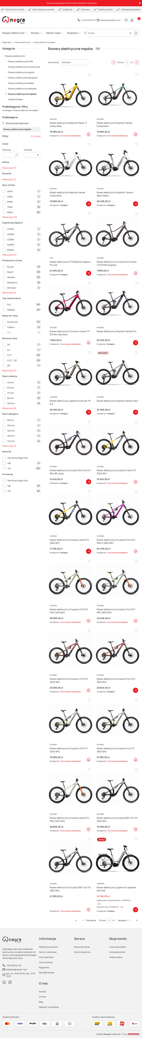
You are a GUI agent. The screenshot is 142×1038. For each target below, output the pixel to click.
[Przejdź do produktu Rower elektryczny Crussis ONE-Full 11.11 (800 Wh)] (70, 858)
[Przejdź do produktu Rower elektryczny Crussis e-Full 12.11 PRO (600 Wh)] (70, 580)
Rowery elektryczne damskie (22, 88)
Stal (9, 332)
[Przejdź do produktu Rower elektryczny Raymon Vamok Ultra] (117, 372)
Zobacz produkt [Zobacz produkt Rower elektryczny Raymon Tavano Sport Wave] (135, 203)
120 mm (11, 430)
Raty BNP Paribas (46, 972)
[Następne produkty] (124, 920)
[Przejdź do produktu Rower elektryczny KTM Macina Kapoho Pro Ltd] (70, 233)
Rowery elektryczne (22, 42)
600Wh (10, 250)
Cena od (6, 149)
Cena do (28, 149)
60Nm (10, 201)
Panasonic (12, 282)
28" (9, 365)
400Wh (10, 234)
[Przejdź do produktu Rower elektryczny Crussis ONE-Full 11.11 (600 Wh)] (117, 788)
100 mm (11, 403)
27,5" (9, 355)
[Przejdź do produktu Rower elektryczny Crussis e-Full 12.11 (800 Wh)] (117, 649)
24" (9, 349)
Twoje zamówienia (117, 947)
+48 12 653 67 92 (88, 20)
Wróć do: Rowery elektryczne (15, 123)
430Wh (10, 239)
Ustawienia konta (117, 952)
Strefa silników (15, 99)
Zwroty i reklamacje (48, 952)
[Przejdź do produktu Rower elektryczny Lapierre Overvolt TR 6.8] (70, 372)
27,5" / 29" (12, 360)
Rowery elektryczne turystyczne (24, 66)
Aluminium (12, 321)
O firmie (42, 996)
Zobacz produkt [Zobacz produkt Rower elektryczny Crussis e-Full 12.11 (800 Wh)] (135, 690)
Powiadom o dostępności (88, 134)
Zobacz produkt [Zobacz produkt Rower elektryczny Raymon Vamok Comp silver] (88, 203)
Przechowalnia (115, 957)
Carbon (10, 327)
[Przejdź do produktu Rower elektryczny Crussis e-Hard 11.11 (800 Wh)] (70, 511)
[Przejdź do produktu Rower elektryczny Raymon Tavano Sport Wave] (117, 163)
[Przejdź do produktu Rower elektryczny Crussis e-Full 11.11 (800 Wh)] (117, 719)
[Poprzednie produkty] (89, 920)
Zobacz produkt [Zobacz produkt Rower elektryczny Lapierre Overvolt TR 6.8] (88, 412)
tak (9, 463)
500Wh (10, 244)
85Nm (10, 212)
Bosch (10, 271)
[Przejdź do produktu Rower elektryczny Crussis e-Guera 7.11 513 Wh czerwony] (70, 302)
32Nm (10, 191)
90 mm (10, 420)
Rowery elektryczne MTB (20, 61)
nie (9, 468)
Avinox (10, 266)
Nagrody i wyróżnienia (49, 1007)
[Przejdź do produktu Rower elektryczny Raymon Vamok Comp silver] (70, 163)
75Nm (10, 207)
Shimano (11, 287)
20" (9, 344)
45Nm (10, 196)
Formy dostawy (46, 962)
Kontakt (42, 991)
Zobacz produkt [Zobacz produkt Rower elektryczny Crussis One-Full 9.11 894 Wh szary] (88, 481)
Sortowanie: (53, 62)
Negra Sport (7, 42)
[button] (136, 33)
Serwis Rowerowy (82, 952)
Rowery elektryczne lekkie (21, 83)
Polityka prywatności (48, 947)
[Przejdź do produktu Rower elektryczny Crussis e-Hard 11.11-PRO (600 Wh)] (70, 788)
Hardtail (11, 309)
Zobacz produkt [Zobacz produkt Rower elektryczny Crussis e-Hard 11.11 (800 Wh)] (88, 551)
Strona (120, 62)
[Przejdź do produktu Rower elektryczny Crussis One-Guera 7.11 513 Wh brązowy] (117, 233)
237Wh (10, 229)
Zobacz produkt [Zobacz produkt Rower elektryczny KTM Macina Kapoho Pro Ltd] (88, 273)
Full (9, 304)
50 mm (10, 387)
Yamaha (11, 277)
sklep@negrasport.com (110, 20)
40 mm (10, 382)
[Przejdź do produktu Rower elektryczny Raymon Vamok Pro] (117, 302)
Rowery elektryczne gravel (21, 72)
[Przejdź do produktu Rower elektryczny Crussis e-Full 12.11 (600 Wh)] (70, 649)
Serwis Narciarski (82, 947)
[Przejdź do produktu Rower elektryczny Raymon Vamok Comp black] (117, 93)
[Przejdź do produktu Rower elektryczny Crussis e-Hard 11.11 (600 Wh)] (117, 441)
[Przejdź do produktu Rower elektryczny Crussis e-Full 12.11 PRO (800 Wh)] (117, 580)
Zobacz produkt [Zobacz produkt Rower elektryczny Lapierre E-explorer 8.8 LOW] (135, 909)
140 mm (11, 441)
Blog (41, 1001)
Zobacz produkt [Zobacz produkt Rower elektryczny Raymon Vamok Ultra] (135, 412)
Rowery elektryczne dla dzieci (23, 77)
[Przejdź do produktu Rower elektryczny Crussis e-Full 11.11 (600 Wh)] (70, 719)
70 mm (10, 392)
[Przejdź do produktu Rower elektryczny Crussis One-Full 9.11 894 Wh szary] (70, 441)
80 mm (10, 398)
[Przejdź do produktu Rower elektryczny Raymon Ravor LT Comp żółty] (70, 93)
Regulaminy (44, 967)
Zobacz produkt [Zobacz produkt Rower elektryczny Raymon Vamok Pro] (135, 342)
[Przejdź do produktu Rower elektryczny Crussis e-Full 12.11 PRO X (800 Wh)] (117, 511)
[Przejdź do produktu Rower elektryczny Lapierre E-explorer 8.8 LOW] (117, 858)
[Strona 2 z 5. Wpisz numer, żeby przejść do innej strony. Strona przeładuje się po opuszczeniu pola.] (127, 62)
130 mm (11, 435)
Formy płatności (46, 957)
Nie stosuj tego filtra (18, 457)
